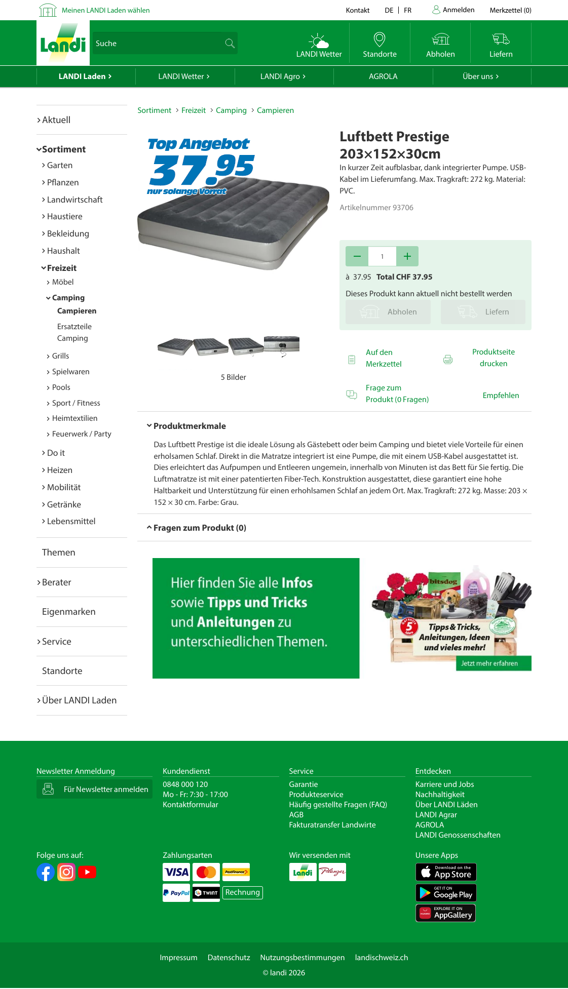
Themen (58, 552)
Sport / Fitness (76, 403)
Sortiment (64, 149)
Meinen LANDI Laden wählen (106, 10)
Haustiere (65, 216)
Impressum (178, 958)
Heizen (59, 470)
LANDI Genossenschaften (458, 835)
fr (407, 10)
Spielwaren (71, 372)
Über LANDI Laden (79, 700)
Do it (56, 452)
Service (56, 641)
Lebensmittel (71, 521)
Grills (60, 356)
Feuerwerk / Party (81, 434)
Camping (68, 298)
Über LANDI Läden (446, 805)
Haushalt (63, 250)
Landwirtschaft (75, 199)
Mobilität (64, 487)
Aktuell (56, 119)
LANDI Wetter (181, 76)
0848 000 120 (185, 784)
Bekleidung (68, 233)
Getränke (64, 504)
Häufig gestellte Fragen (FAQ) (338, 805)
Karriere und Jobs (444, 784)
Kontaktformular (190, 805)
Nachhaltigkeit (440, 794)
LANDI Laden (82, 76)
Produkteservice (316, 794)
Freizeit (62, 267)
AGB (296, 815)
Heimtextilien (75, 418)
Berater (56, 582)
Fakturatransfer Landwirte (332, 825)
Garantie (303, 784)
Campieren (77, 311)
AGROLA (383, 76)
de (389, 10)
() (511, 10)
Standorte (62, 670)
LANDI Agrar (436, 815)
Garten (59, 165)
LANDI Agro (280, 76)
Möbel (63, 282)
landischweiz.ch (381, 958)
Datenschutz (229, 958)
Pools (61, 387)
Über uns (478, 76)
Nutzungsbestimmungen (302, 958)
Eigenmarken (69, 611)
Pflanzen (63, 182)
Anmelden (459, 9)
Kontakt (358, 10)
